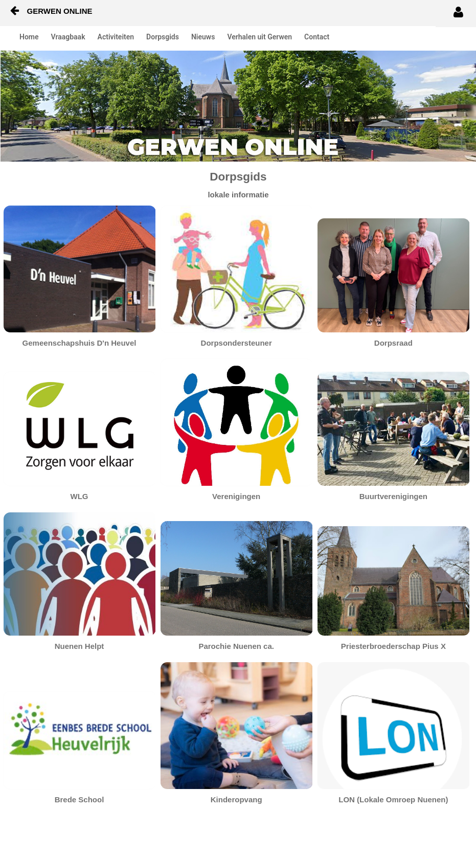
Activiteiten (116, 37)
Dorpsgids (162, 37)
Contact (316, 37)
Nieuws (203, 37)
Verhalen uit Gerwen (259, 37)
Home (29, 37)
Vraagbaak (68, 37)
